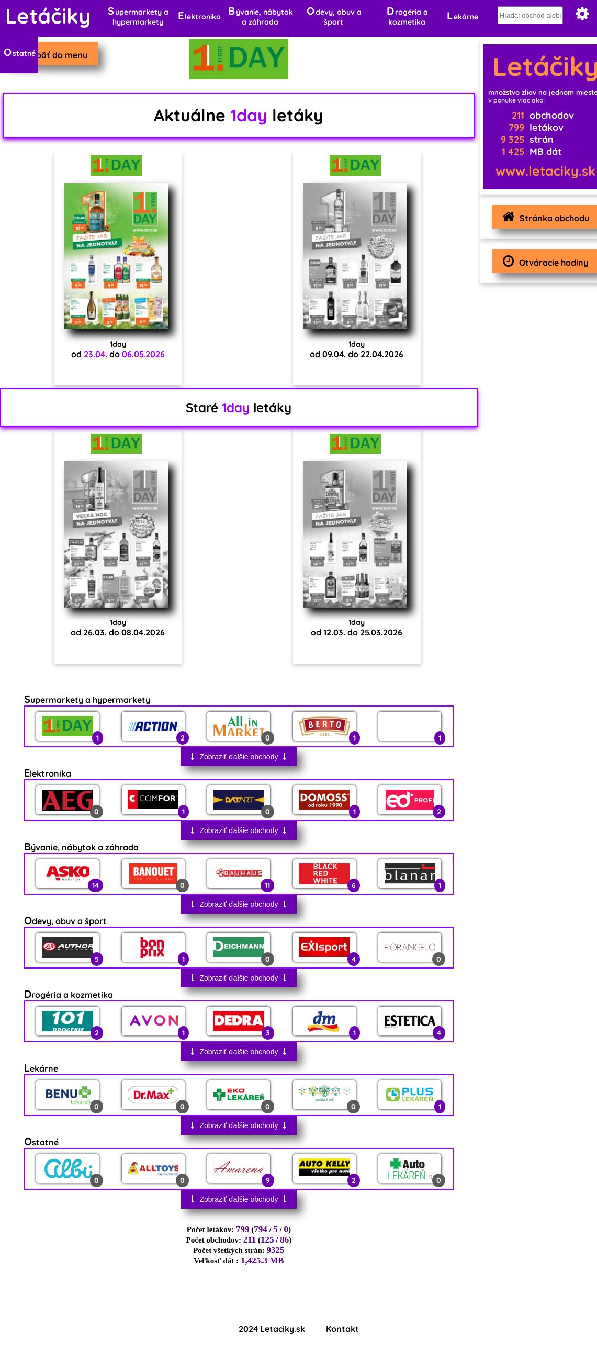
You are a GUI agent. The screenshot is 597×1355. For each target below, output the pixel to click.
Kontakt (342, 1329)
